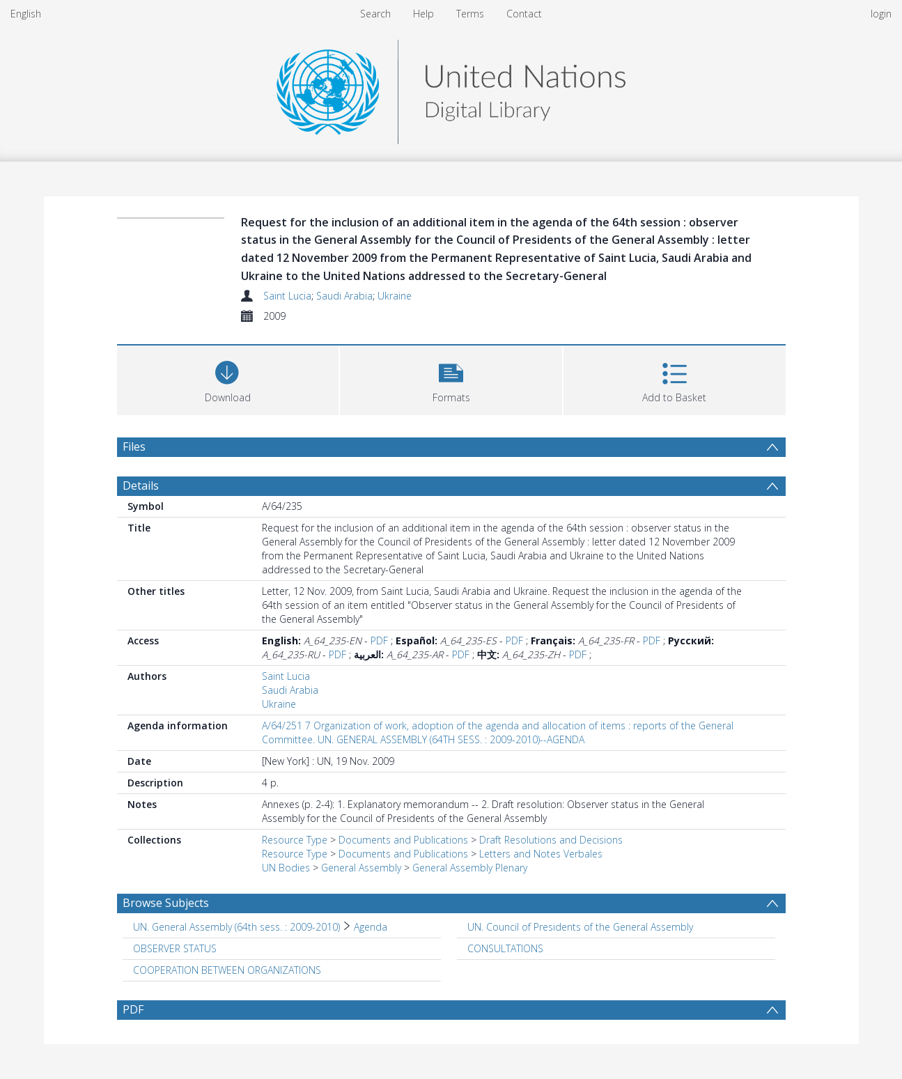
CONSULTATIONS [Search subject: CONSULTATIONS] (505, 948)
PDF (379, 640)
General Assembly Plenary (469, 867)
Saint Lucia (287, 295)
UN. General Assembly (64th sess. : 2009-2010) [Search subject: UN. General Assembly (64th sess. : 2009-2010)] (236, 926)
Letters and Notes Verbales (540, 853)
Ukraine (395, 295)
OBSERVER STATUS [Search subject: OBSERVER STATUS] (175, 948)
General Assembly (361, 867)
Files (134, 446)
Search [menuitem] (375, 13)
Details (141, 485)
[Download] (228, 379)
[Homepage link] (450, 88)
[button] (451, 379)
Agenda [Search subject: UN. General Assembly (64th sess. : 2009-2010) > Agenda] (370, 926)
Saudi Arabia (344, 295)
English (25, 13)
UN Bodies (286, 867)
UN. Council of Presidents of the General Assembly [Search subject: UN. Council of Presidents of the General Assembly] (580, 926)
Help (423, 13)
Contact (524, 13)
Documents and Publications (403, 839)
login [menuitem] (881, 13)
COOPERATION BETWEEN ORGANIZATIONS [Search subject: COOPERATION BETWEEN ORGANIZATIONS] (227, 970)
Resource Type (294, 839)
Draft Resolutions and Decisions (551, 839)
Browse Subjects (166, 902)
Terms (470, 13)
